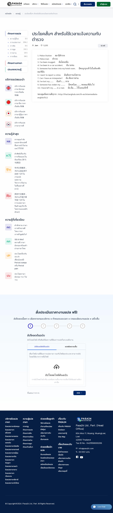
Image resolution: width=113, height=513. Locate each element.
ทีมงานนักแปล (45, 454)
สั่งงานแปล (88, 4)
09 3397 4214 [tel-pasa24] (84, 452)
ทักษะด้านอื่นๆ (28, 447)
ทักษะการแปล (14, 33)
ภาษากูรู (26, 426)
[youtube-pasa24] (81, 457)
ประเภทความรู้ (14, 69)
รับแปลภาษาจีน (10, 456)
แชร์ (103, 46)
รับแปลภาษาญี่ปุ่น (11, 453)
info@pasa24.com (86, 448)
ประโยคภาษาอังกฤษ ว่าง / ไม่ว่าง (21, 277)
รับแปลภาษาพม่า (11, 466)
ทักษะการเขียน (28, 436)
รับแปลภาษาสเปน (11, 436)
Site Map (61, 436)
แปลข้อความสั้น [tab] (71, 346)
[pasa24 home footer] (84, 419)
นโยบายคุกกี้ (62, 471)
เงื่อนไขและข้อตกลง (47, 467)
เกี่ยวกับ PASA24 (64, 426)
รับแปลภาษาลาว (11, 469)
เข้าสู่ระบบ (103, 4)
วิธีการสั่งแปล (45, 423)
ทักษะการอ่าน (27, 440)
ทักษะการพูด (27, 443)
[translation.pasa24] (77, 457)
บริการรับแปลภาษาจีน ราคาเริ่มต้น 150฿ (20, 103)
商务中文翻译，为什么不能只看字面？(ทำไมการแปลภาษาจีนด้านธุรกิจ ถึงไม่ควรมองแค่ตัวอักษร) (21, 203)
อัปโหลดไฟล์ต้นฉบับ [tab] (41, 346)
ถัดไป (79, 393)
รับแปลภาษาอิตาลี (11, 479)
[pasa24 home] (14, 4)
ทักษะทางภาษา (15, 63)
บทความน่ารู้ (62, 433)
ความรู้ (18, 13)
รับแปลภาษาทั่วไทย (12, 483)
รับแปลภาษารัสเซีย (12, 446)
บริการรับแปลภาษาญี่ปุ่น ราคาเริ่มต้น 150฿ (21, 114)
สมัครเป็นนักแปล (46, 464)
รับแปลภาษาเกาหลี (12, 449)
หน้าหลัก (8, 13)
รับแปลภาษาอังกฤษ (12, 426)
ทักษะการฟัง (27, 433)
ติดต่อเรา (61, 429)
